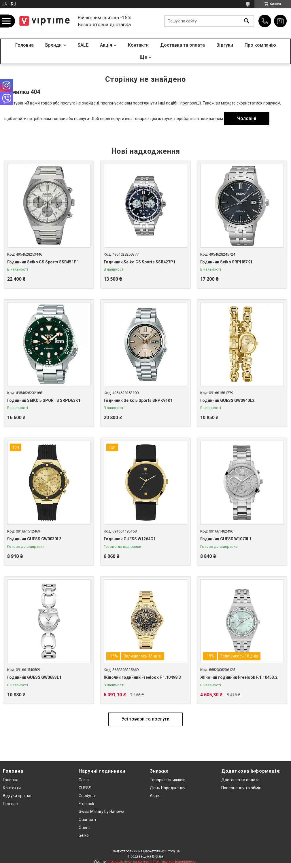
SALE (83, 45)
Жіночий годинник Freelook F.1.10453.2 (238, 677)
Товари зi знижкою (168, 780)
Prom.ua (173, 851)
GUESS (85, 788)
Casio (84, 780)
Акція (155, 795)
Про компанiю (260, 45)
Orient (84, 827)
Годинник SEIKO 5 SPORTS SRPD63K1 (43, 400)
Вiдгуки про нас (17, 795)
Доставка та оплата (182, 45)
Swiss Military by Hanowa (101, 811)
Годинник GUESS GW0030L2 (34, 539)
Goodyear (87, 795)
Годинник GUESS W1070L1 (226, 539)
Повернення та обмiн (241, 788)
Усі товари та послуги (145, 719)
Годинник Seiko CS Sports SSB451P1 (43, 262)
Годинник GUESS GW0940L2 (227, 400)
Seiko (84, 835)
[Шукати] (247, 21)
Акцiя (106, 45)
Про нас (10, 803)
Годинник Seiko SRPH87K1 (226, 262)
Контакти (138, 45)
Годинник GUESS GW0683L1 (34, 677)
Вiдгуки (224, 45)
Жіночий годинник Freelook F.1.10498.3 (142, 677)
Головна (24, 45)
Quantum (87, 819)
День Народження (168, 788)
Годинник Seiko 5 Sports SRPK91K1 (138, 400)
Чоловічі (246, 118)
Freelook (86, 803)
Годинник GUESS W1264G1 (130, 539)
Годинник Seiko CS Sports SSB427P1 (139, 262)
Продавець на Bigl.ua (145, 856)
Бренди (53, 45)
